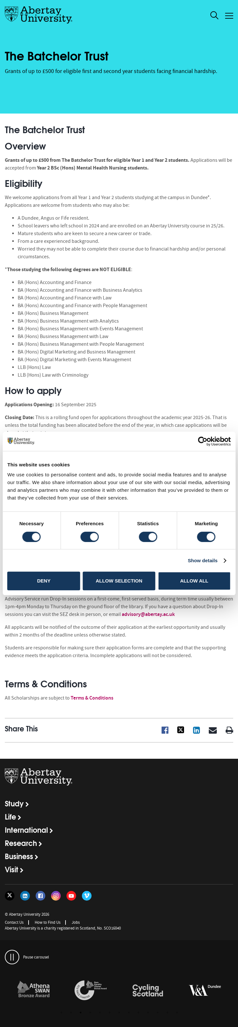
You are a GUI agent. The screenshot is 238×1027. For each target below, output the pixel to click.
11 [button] (157, 1012)
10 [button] (148, 1012)
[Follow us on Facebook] (40, 896)
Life (10, 816)
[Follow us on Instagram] (56, 896)
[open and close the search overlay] (214, 16)
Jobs (76, 922)
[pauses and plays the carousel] (12, 957)
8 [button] (129, 1012)
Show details (203, 560)
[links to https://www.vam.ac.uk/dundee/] (205, 990)
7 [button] (119, 1012)
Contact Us (14, 922)
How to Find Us (47, 922)
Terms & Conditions (92, 697)
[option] (33, 991)
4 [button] (90, 1012)
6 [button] (109, 1012)
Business (19, 855)
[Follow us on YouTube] (71, 896)
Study (14, 803)
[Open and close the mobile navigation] (229, 16)
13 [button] (177, 1012)
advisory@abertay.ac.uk (148, 614)
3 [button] (80, 1012)
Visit (11, 869)
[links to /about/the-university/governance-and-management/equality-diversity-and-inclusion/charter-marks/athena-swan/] (33, 990)
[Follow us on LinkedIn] (25, 896)
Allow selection (119, 580)
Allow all (194, 580)
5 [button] (100, 1012)
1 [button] (61, 1012)
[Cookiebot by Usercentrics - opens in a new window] (202, 441)
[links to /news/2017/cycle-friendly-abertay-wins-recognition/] (148, 990)
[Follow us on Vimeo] (87, 896)
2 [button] (71, 1012)
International (26, 829)
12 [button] (167, 1012)
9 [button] (138, 1012)
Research (21, 842)
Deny (43, 580)
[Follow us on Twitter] (9, 896)
